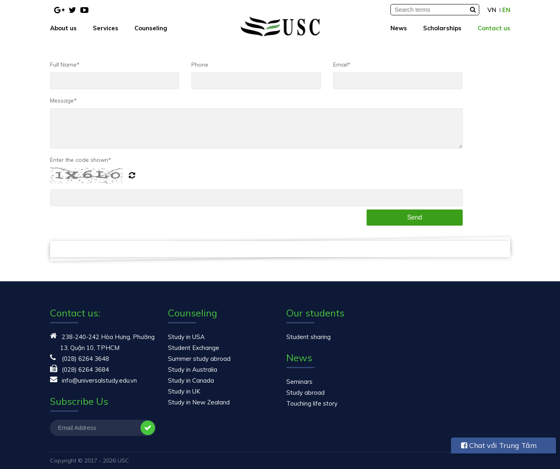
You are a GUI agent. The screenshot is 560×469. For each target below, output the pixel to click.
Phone (199, 64)
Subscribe (148, 428)
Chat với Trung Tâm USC (499, 447)
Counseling (150, 28)
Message (63, 100)
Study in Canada (191, 380)
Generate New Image (135, 176)
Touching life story (312, 403)
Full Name (65, 64)
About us (63, 28)
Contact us (494, 28)
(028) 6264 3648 (85, 358)
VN (491, 10)
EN (506, 10)
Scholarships (442, 28)
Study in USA (186, 337)
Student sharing (308, 337)
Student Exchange (193, 348)
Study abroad (305, 392)
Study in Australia (192, 369)
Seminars (299, 381)
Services (105, 28)
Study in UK (184, 391)
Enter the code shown (80, 159)
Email (341, 64)
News (398, 28)
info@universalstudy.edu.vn (99, 380)
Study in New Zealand (199, 402)
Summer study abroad (199, 358)
